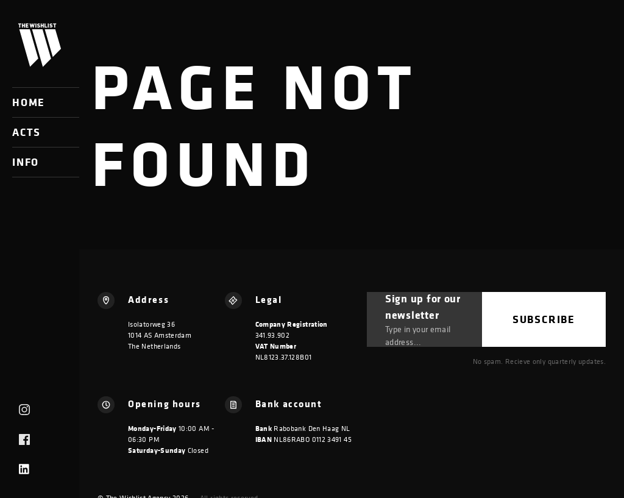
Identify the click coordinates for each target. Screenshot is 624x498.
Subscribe (543, 319)
